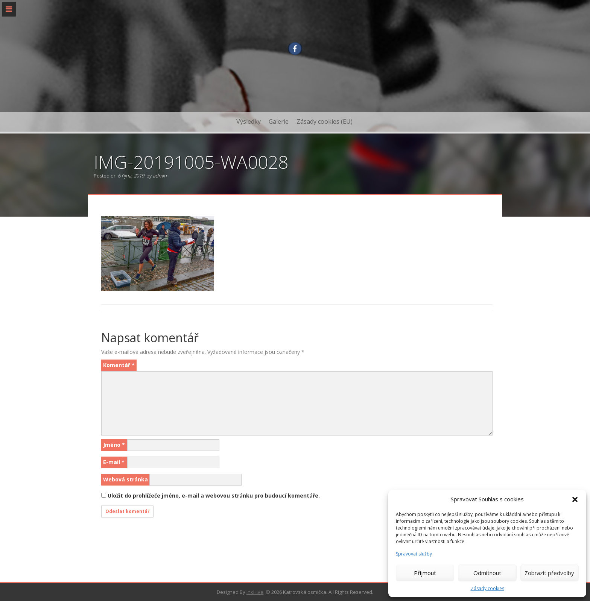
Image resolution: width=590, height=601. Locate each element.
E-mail (114, 462)
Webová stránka (125, 479)
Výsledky (248, 121)
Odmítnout (487, 573)
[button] (575, 499)
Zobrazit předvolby (549, 573)
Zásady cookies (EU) (325, 121)
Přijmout (425, 573)
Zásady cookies (487, 588)
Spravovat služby (414, 554)
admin (160, 175)
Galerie (279, 121)
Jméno (114, 444)
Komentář (119, 365)
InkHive (254, 592)
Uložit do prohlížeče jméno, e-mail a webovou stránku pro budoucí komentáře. (214, 495)
